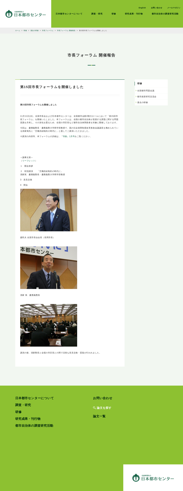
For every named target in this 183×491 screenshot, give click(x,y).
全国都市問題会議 (145, 91)
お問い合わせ (156, 8)
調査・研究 (97, 14)
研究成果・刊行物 (134, 14)
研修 (114, 14)
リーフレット (28, 161)
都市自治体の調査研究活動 (165, 14)
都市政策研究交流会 (146, 97)
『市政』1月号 (68, 136)
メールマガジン (173, 8)
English (142, 8)
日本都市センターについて (69, 14)
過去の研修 (142, 102)
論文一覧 (99, 416)
